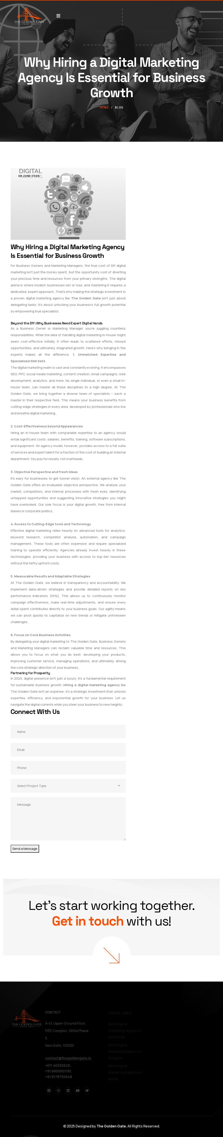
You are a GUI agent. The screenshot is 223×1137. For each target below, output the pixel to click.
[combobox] (68, 786)
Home (104, 107)
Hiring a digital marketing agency (91, 685)
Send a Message (24, 848)
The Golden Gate (86, 298)
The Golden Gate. (112, 1126)
